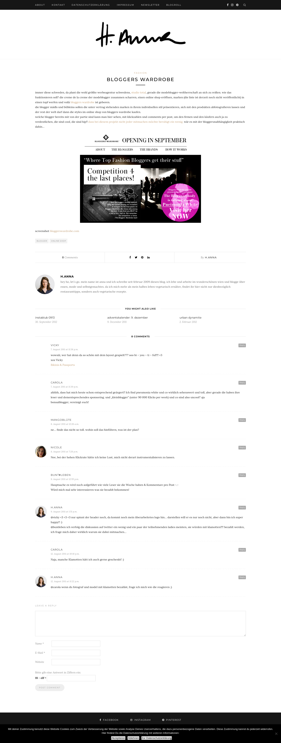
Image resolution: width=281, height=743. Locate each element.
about (40, 5)
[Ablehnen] (276, 734)
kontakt (58, 5)
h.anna (211, 257)
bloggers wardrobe (82, 102)
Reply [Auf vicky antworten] (242, 345)
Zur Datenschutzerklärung (157, 738)
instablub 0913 (45, 317)
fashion (140, 73)
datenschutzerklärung (91, 5)
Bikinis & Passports (63, 365)
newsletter (150, 5)
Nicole (56, 447)
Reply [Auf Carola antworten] (242, 382)
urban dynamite (190, 317)
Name (39, 643)
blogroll (173, 5)
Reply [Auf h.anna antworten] (242, 507)
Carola (57, 382)
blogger (42, 241)
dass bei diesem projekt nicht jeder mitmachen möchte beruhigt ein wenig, (135, 122)
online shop (58, 241)
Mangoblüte (61, 419)
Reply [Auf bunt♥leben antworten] (242, 475)
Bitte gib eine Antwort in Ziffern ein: (58, 672)
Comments (70, 257)
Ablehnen (133, 738)
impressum (125, 5)
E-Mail (40, 652)
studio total (138, 92)
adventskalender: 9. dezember (127, 317)
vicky (55, 345)
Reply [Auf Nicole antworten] (242, 447)
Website (39, 662)
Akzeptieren (118, 738)
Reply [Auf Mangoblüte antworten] (242, 420)
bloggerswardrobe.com (64, 231)
